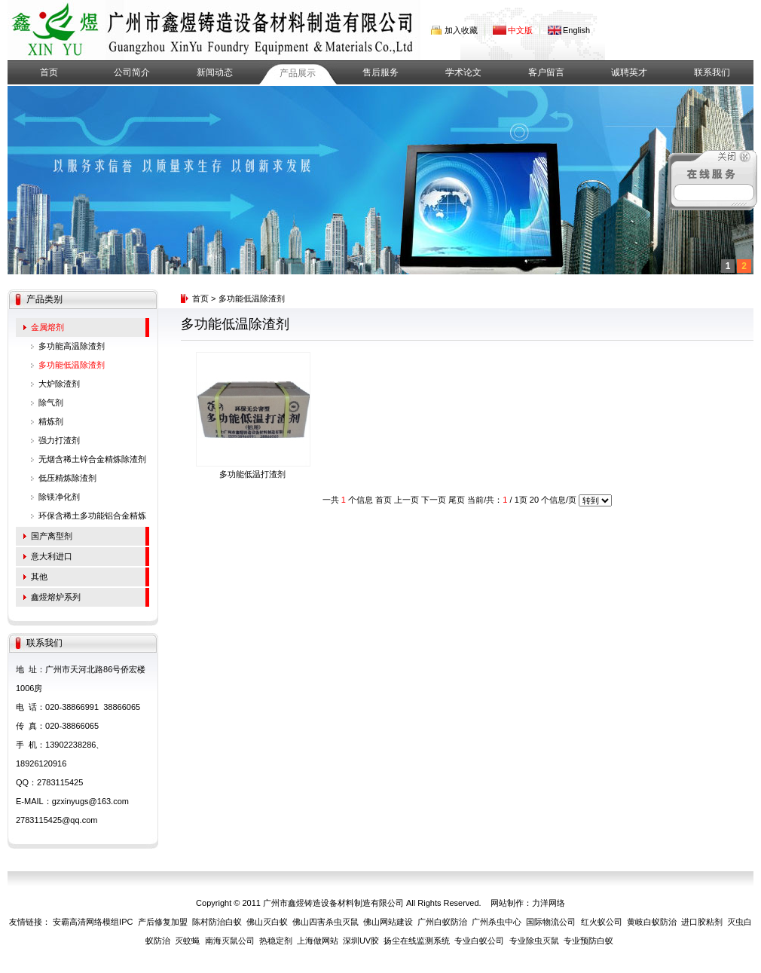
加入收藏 (461, 30)
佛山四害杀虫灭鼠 (325, 921)
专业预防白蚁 (588, 940)
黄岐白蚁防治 (652, 921)
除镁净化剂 (59, 496)
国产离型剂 (51, 535)
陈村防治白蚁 (217, 921)
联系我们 (712, 72)
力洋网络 (548, 902)
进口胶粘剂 (702, 921)
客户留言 (546, 72)
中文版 (520, 30)
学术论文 (463, 72)
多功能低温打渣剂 (252, 474)
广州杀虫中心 (496, 921)
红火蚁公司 (601, 921)
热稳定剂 (275, 940)
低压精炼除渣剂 (67, 477)
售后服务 (380, 72)
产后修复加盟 (163, 921)
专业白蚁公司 (479, 940)
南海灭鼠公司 (230, 940)
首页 (49, 72)
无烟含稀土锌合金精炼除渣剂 (92, 459)
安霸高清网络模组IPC (93, 921)
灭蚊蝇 (187, 940)
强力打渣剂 (59, 440)
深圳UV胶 (361, 940)
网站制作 (507, 902)
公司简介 (132, 72)
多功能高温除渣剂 (71, 345)
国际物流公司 (551, 921)
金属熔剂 (47, 327)
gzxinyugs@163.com (90, 801)
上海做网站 (317, 940)
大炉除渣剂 (59, 383)
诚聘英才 (629, 72)
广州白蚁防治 (442, 921)
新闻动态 (215, 72)
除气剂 (50, 402)
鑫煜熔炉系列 (56, 596)
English (576, 30)
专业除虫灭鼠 (534, 940)
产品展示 (298, 73)
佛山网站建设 (388, 921)
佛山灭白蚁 (267, 921)
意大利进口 (51, 556)
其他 (39, 576)
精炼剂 (50, 421)
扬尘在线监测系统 (417, 940)
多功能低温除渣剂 (71, 364)
